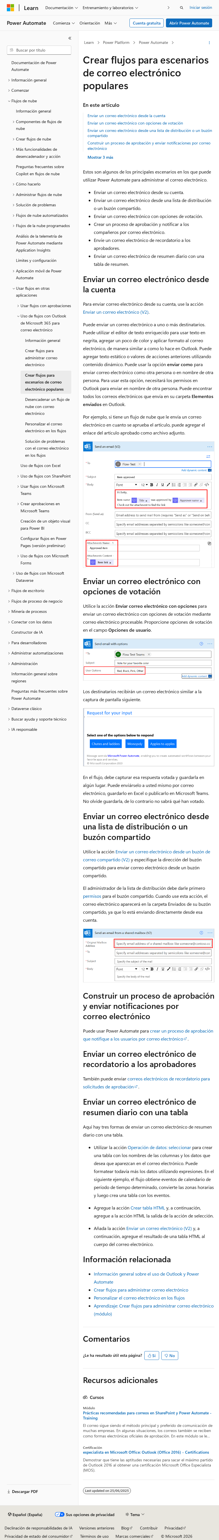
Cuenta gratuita (147, 23)
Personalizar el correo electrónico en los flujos (139, 1298)
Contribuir (149, 1528)
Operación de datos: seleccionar (159, 1147)
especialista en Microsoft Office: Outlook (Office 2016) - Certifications (146, 1452)
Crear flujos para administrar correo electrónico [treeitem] (41, 357)
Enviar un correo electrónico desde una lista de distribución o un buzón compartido (150, 133)
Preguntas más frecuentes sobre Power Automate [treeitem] (39, 694)
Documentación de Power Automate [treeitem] (33, 66)
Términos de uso (94, 1536)
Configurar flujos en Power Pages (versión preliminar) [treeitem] (43, 542)
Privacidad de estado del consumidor (37, 1536)
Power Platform (116, 42)
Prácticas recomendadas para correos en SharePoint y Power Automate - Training (147, 1415)
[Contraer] (70, 38)
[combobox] (39, 50)
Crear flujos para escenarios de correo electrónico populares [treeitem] (44, 382)
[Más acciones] (209, 42)
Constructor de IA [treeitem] (27, 632)
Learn (89, 42)
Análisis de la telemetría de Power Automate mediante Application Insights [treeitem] (39, 243)
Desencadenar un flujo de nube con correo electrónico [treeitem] (47, 406)
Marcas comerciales (132, 1536)
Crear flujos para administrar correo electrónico (141, 1290)
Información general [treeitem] (33, 111)
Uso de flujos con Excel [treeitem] (40, 465)
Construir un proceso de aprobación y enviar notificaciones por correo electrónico (149, 145)
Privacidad (173, 1528)
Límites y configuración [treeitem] (36, 260)
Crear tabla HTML (148, 1208)
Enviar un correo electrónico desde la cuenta (126, 115)
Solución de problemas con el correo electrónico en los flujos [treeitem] (47, 448)
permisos (92, 896)
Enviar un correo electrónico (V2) (116, 312)
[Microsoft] (10, 7)
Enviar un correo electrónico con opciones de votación (135, 123)
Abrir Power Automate (189, 23)
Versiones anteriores (96, 1528)
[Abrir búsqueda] (181, 8)
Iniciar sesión (201, 7)
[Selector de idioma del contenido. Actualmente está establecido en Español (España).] (25, 1514)
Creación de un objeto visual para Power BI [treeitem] (45, 524)
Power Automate (153, 42)
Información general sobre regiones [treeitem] (34, 677)
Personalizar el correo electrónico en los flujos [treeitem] (45, 427)
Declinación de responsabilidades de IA (38, 1528)
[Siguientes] (169, 7)
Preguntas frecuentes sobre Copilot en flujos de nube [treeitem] (40, 170)
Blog (125, 1528)
